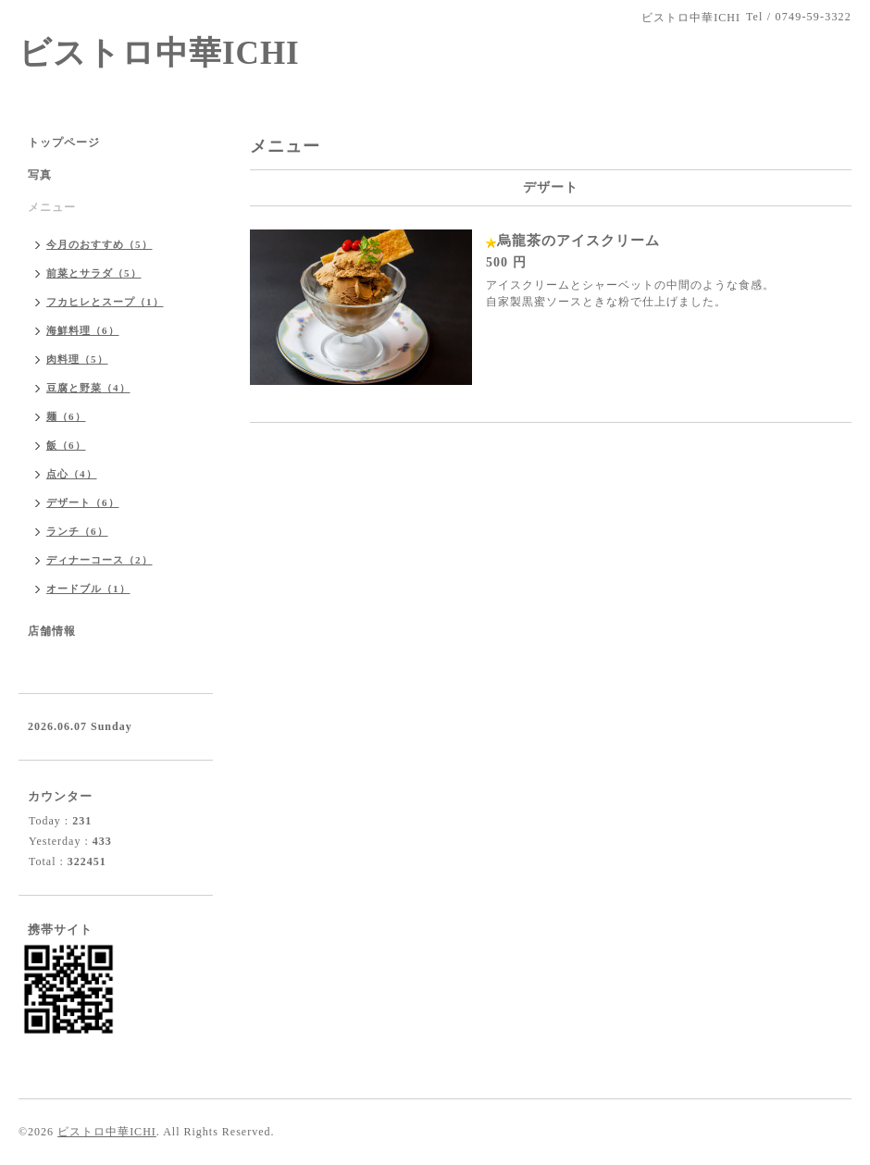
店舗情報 (52, 631)
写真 (40, 174)
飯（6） (66, 445)
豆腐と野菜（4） (88, 387)
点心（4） (71, 473)
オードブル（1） (88, 588)
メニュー (52, 207)
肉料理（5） (77, 359)
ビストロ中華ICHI (159, 53)
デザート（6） (82, 502)
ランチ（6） (77, 531)
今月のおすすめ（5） (99, 244)
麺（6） (66, 416)
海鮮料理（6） (82, 330)
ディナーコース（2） (99, 559)
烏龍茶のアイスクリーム (578, 240)
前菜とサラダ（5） (94, 273)
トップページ (64, 142)
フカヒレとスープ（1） (105, 301)
